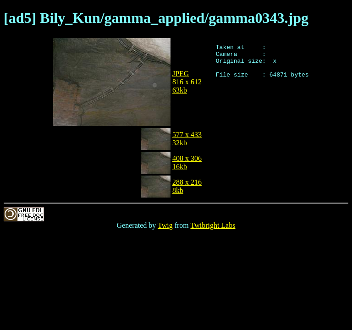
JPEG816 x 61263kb (187, 82)
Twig (165, 225)
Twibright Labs (212, 225)
